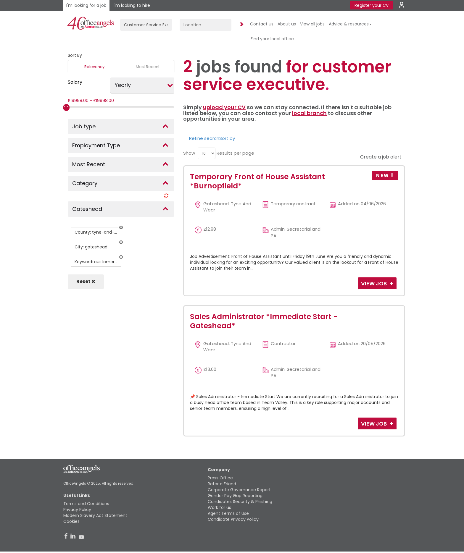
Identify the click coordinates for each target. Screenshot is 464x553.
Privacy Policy (77, 509)
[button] (121, 227)
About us (287, 24)
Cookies (71, 521)
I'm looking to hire (132, 5)
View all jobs (312, 24)
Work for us (219, 507)
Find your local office (272, 39)
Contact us (261, 24)
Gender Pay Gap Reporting (235, 496)
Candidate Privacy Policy (233, 519)
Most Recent (148, 66)
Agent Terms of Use (228, 513)
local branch (309, 113)
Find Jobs (240, 25)
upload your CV (224, 107)
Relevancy (94, 66)
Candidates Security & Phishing (240, 502)
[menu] (206, 153)
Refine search (204, 138)
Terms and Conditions (86, 504)
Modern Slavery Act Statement (95, 515)
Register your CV (372, 5)
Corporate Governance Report (239, 490)
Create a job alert (380, 156)
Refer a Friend (222, 484)
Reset (85, 281)
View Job (374, 283)
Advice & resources (350, 24)
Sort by (227, 138)
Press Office (220, 478)
